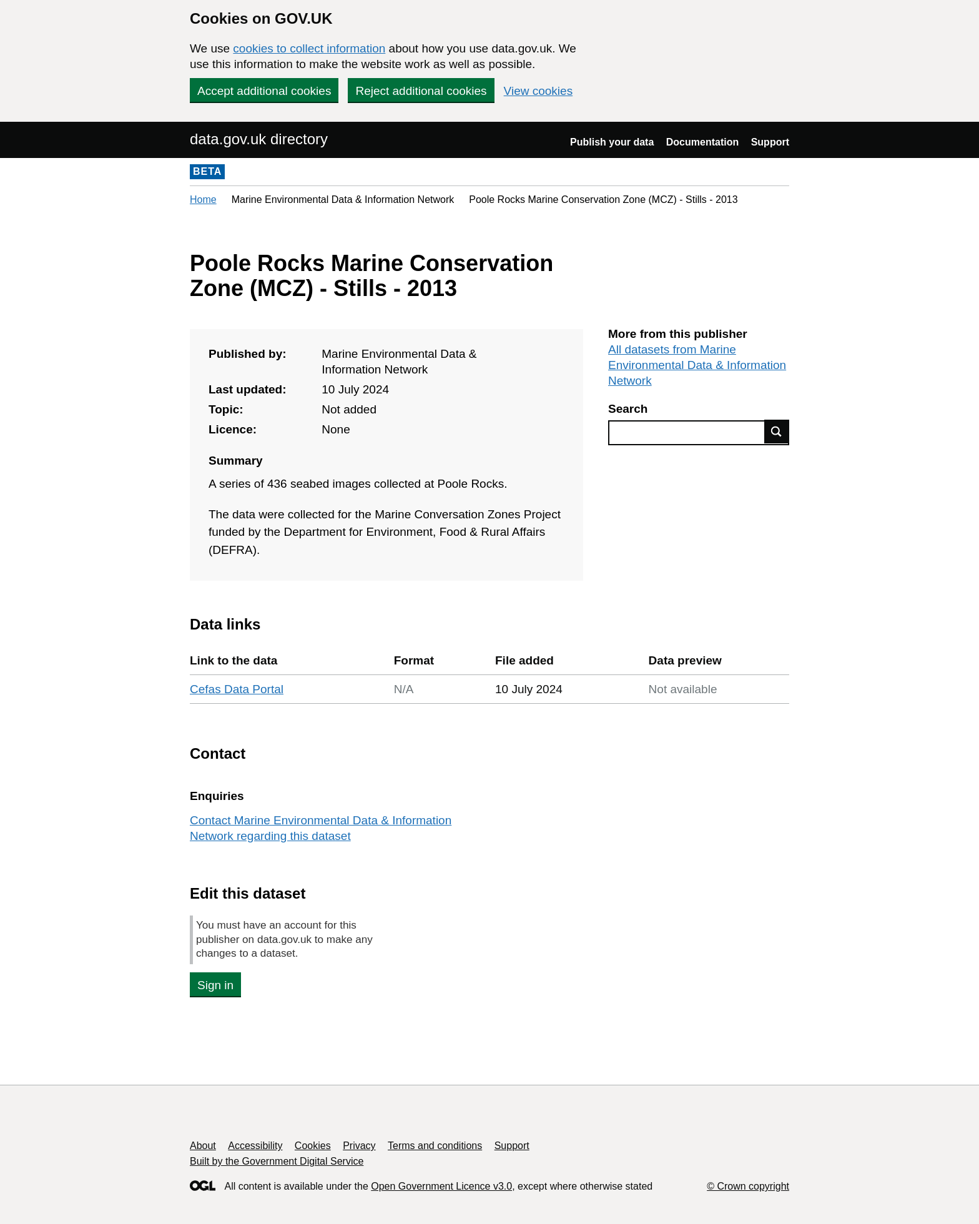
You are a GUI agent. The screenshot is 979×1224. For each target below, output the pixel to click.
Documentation (702, 142)
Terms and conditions (435, 1145)
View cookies (538, 91)
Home (203, 199)
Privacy (359, 1145)
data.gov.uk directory (259, 139)
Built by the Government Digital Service (276, 1161)
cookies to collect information (309, 48)
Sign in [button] (215, 985)
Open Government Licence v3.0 (441, 1186)
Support (770, 142)
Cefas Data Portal (236, 689)
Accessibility (255, 1145)
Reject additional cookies (420, 90)
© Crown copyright (748, 1186)
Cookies (313, 1145)
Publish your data (612, 142)
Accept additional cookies (264, 90)
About (203, 1145)
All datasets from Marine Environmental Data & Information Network (697, 365)
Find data (776, 431)
